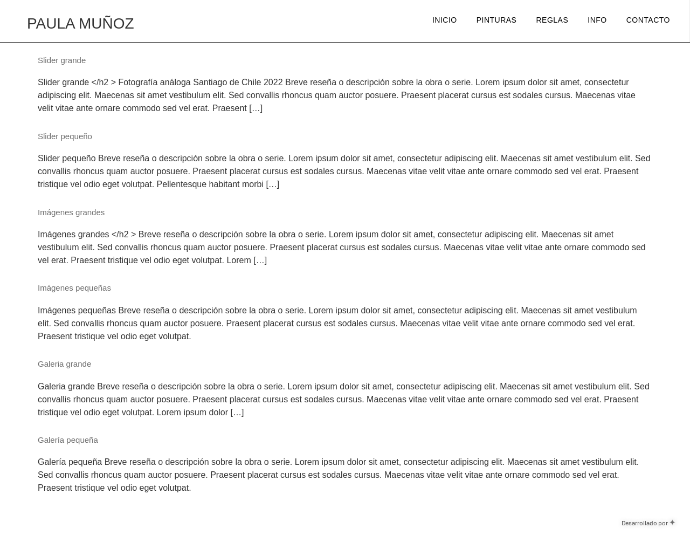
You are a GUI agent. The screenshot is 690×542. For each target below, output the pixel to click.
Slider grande (62, 60)
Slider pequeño (65, 136)
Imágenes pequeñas (74, 287)
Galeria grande (64, 363)
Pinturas (497, 20)
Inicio (444, 20)
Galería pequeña (68, 439)
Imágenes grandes (71, 212)
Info (597, 20)
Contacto (648, 20)
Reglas (552, 20)
